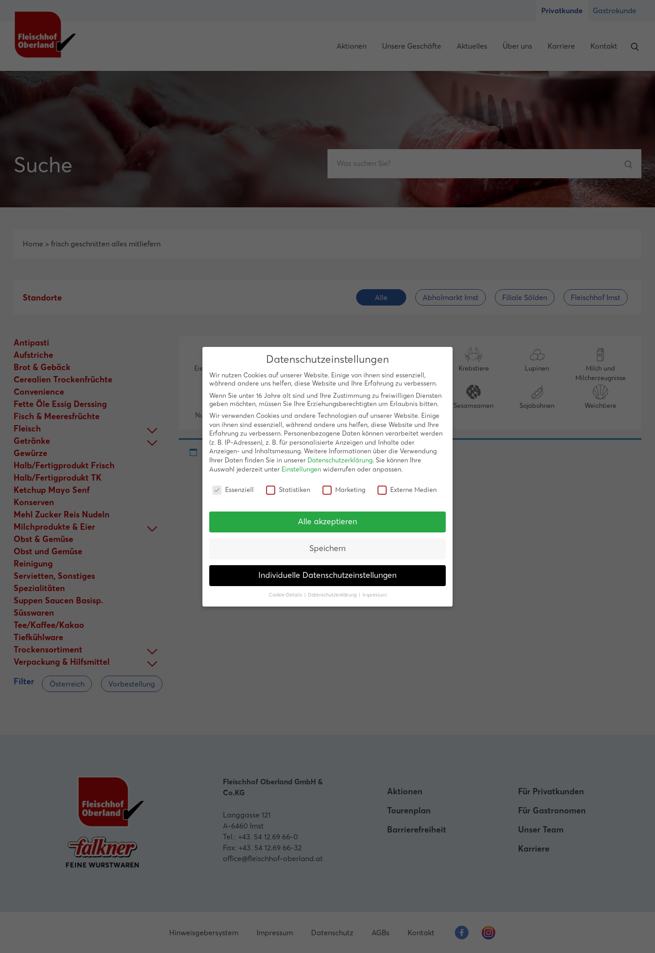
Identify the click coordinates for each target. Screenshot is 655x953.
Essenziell (233, 490)
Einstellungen (301, 469)
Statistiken (288, 490)
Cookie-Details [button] (286, 595)
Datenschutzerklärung (340, 460)
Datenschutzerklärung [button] (333, 595)
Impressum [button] (375, 595)
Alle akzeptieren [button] (327, 522)
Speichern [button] (327, 548)
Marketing (343, 490)
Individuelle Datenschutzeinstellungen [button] (327, 575)
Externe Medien (407, 490)
